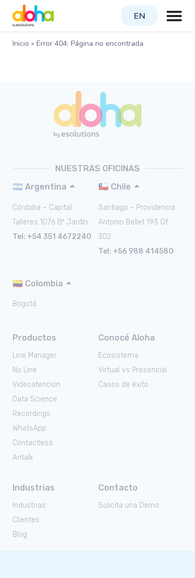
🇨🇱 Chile (114, 187)
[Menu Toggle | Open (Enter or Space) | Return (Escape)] (174, 15)
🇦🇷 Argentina (39, 187)
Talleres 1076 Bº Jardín (50, 222)
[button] (53, 186)
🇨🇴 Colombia (37, 283)
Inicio (20, 43)
